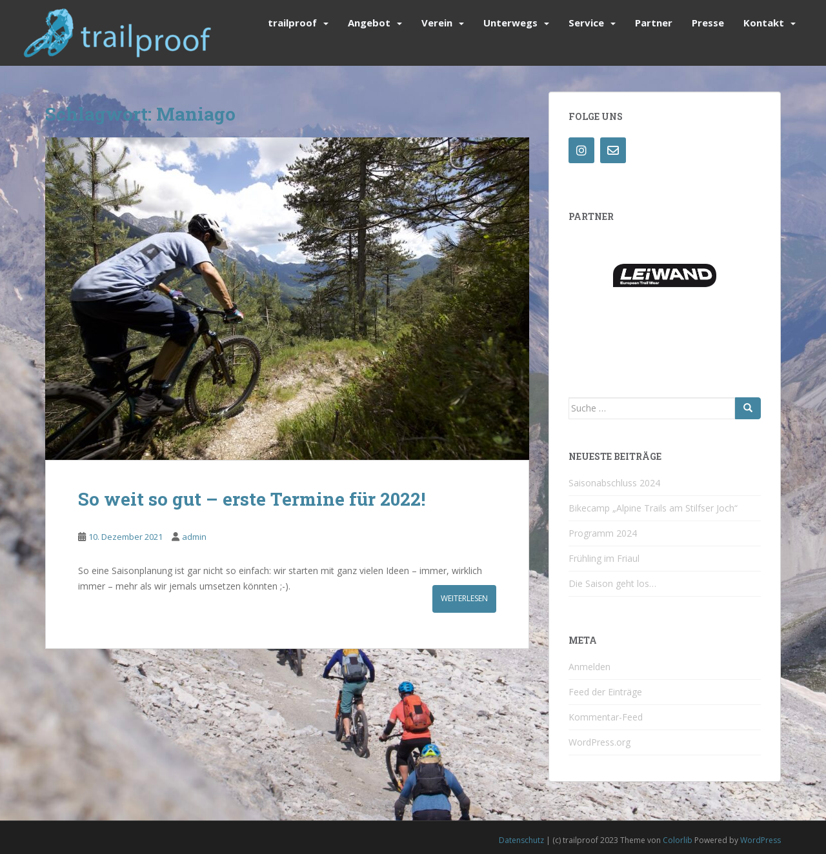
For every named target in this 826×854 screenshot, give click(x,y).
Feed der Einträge (605, 692)
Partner (653, 22)
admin (194, 536)
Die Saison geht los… (612, 583)
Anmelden (589, 666)
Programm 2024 (603, 533)
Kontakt (763, 22)
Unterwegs (510, 22)
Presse (708, 22)
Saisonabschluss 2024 (614, 483)
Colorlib (677, 840)
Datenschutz (521, 840)
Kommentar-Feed (606, 717)
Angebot (369, 22)
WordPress (760, 840)
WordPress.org (599, 742)
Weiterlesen (464, 598)
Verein (436, 22)
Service (586, 22)
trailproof (292, 22)
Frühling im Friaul (604, 558)
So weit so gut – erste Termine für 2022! (251, 499)
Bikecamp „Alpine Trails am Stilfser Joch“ (653, 508)
